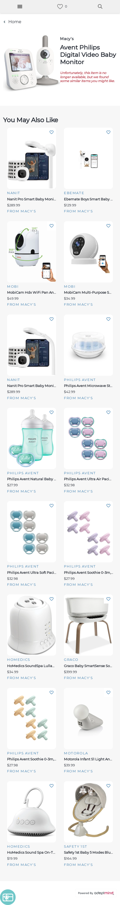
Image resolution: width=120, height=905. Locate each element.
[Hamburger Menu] (19, 6)
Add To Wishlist (51, 132)
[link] (60, 6)
